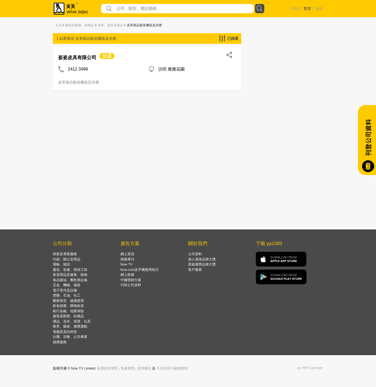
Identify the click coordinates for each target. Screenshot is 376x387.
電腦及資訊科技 (65, 332)
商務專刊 (127, 259)
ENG (296, 8)
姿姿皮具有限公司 (77, 57)
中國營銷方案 (130, 280)
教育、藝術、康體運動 (70, 326)
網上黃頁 (127, 254)
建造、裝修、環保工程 (70, 270)
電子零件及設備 (65, 290)
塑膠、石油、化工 (66, 295)
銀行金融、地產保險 (68, 311)
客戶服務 (195, 270)
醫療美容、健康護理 (68, 301)
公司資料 (195, 254)
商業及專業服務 (65, 254)
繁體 (307, 8)
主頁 (58, 25)
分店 (107, 56)
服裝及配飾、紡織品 (79, 25)
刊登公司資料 (130, 285)
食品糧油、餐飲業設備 (70, 280)
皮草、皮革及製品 (110, 25)
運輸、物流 (61, 264)
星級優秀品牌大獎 (202, 264)
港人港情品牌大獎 (202, 259)
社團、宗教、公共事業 (70, 337)
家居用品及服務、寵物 (70, 275)
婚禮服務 (60, 342)
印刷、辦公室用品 (66, 259)
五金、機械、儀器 (66, 285)
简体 (319, 8)
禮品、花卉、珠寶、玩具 (72, 321)
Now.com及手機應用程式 (139, 270)
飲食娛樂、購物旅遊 (68, 306)
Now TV (126, 264)
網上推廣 (127, 275)
